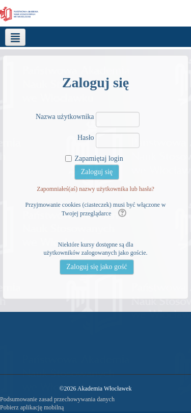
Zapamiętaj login (98, 158)
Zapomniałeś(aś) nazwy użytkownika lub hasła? (95, 188)
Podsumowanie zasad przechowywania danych (57, 399)
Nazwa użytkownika (65, 116)
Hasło (85, 137)
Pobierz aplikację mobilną (32, 407)
